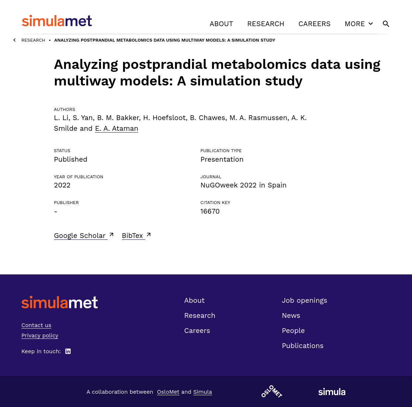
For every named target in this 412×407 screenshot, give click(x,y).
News (291, 315)
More (360, 23)
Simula (202, 392)
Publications (303, 345)
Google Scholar (84, 235)
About (221, 24)
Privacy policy (39, 335)
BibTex (137, 235)
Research (265, 24)
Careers (314, 24)
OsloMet (168, 392)
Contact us (36, 325)
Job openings (304, 300)
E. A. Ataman (117, 128)
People (293, 330)
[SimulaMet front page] (59, 302)
